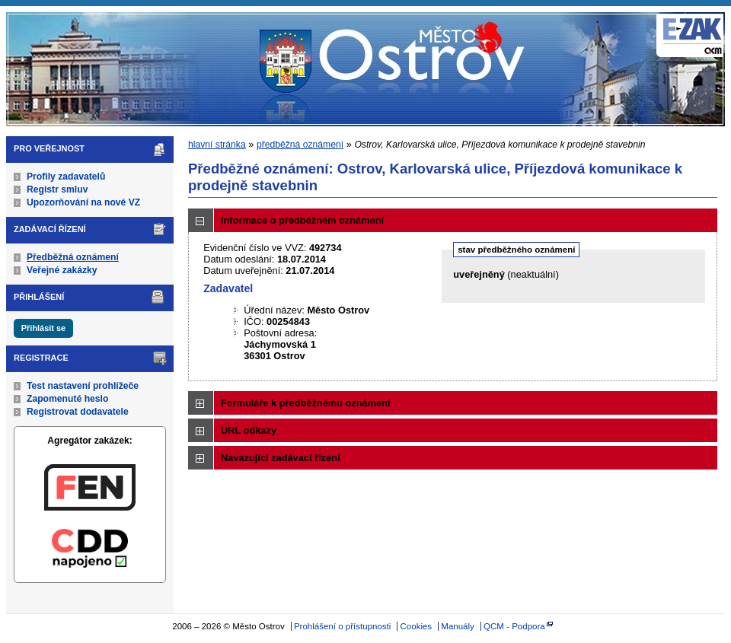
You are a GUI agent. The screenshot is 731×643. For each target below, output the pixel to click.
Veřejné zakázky (62, 270)
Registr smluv (57, 189)
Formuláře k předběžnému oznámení (306, 403)
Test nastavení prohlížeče (83, 385)
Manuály (457, 626)
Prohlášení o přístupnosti (342, 626)
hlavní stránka (217, 144)
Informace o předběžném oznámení (302, 220)
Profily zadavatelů (66, 176)
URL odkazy (248, 430)
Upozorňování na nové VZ (83, 202)
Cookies (417, 626)
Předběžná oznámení (73, 257)
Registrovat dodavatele (78, 411)
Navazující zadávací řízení (280, 457)
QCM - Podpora (514, 626)
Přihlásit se (43, 328)
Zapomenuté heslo (67, 398)
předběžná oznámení (300, 144)
